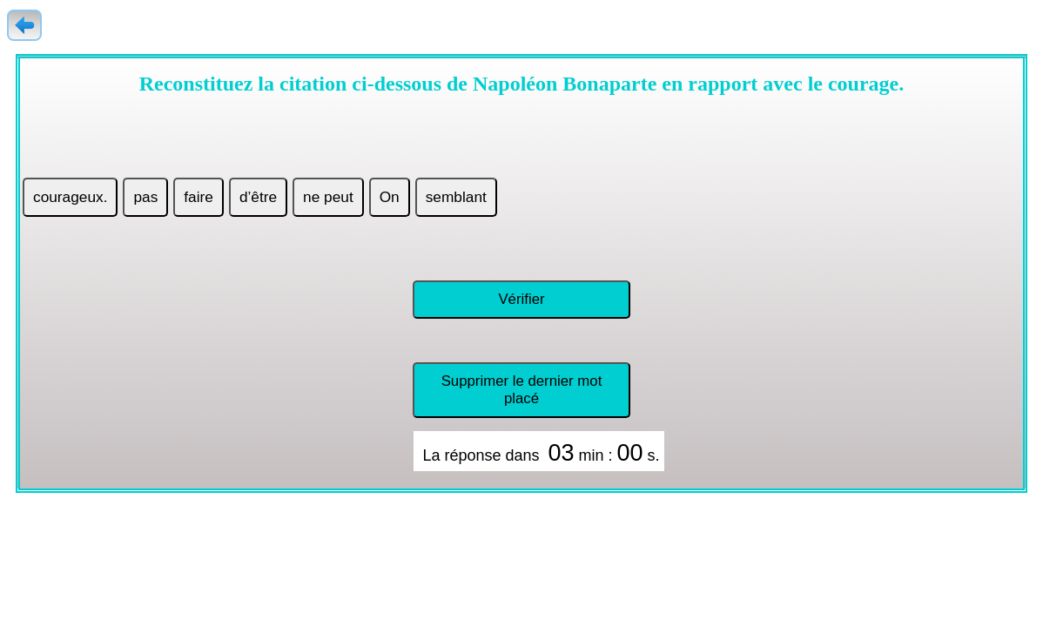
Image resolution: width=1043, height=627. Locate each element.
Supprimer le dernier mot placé (521, 390)
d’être (258, 197)
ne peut (328, 197)
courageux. (70, 197)
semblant (456, 197)
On (390, 197)
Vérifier (521, 299)
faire (198, 197)
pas (145, 197)
